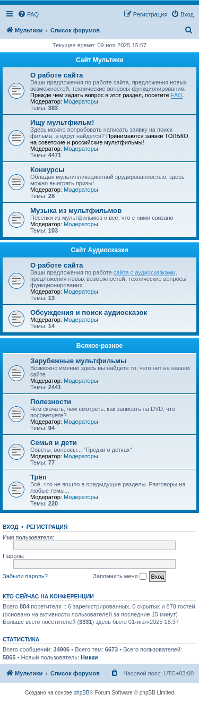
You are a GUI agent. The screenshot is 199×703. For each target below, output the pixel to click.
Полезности (50, 402)
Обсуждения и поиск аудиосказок (88, 312)
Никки (89, 657)
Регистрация (47, 527)
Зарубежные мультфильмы (78, 361)
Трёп (38, 477)
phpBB (82, 693)
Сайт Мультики (99, 60)
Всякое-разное (99, 345)
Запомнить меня (119, 576)
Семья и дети (53, 443)
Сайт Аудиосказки (99, 250)
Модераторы (81, 101)
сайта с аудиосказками (145, 272)
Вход (10, 527)
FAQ (177, 95)
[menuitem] (28, 14)
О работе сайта (56, 75)
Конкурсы (47, 170)
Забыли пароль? (25, 576)
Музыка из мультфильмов (76, 211)
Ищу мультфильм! (62, 122)
